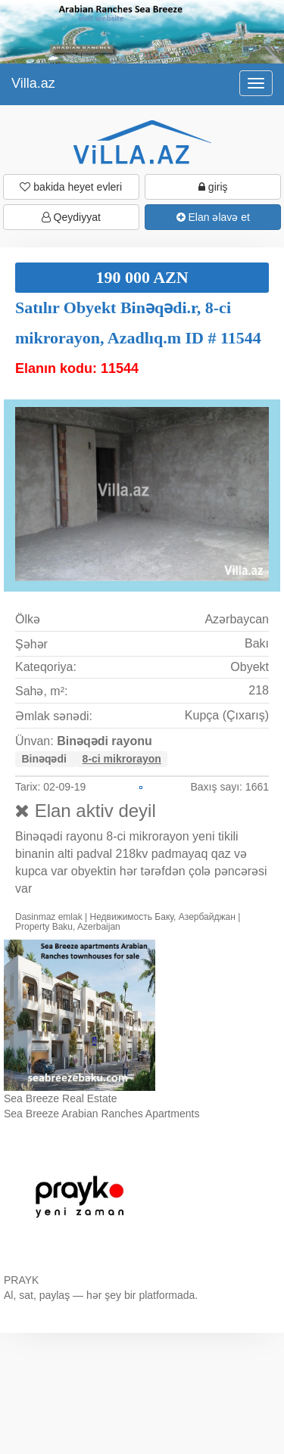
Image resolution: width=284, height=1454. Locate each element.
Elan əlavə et (213, 217)
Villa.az (33, 83)
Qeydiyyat (71, 217)
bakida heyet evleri (71, 187)
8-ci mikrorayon (122, 758)
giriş (213, 187)
